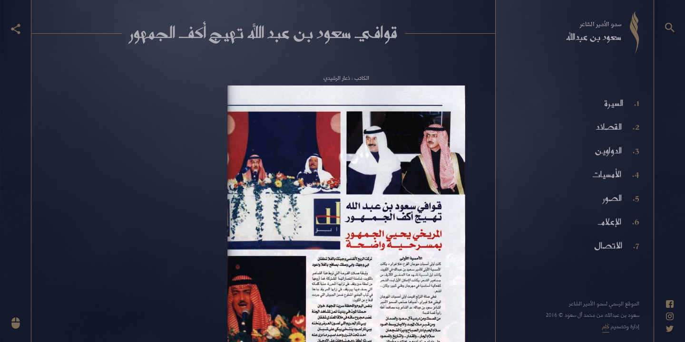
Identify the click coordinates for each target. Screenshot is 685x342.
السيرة (613, 103)
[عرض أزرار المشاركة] (16, 29)
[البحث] (670, 27)
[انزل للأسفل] (16, 323)
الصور (612, 198)
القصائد (609, 126)
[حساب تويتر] (670, 328)
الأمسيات (606, 174)
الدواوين (608, 150)
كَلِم (605, 326)
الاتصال (608, 245)
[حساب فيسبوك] (670, 304)
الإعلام (609, 221)
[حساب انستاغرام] (670, 316)
